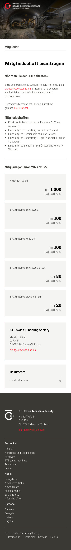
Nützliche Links (13, 498)
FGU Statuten (21, 107)
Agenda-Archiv (12, 490)
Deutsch (9, 509)
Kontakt (42, 537)
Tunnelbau (10, 464)
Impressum (14, 537)
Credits (54, 537)
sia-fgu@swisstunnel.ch (18, 88)
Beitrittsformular (19, 380)
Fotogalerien (11, 479)
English (9, 521)
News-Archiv (12, 486)
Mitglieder (10, 456)
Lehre (8, 468)
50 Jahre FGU (12, 494)
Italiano (9, 517)
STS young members (16, 460)
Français (9, 513)
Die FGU (9, 448)
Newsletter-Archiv (14, 483)
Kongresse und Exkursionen (20, 452)
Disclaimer (29, 537)
